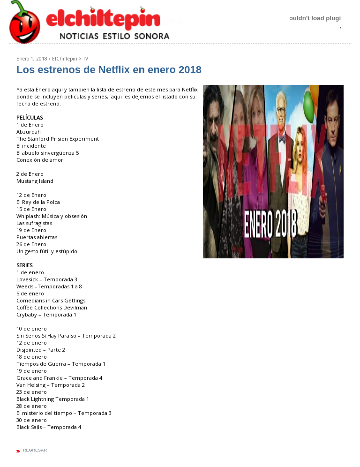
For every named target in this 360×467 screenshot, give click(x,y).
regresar (35, 450)
